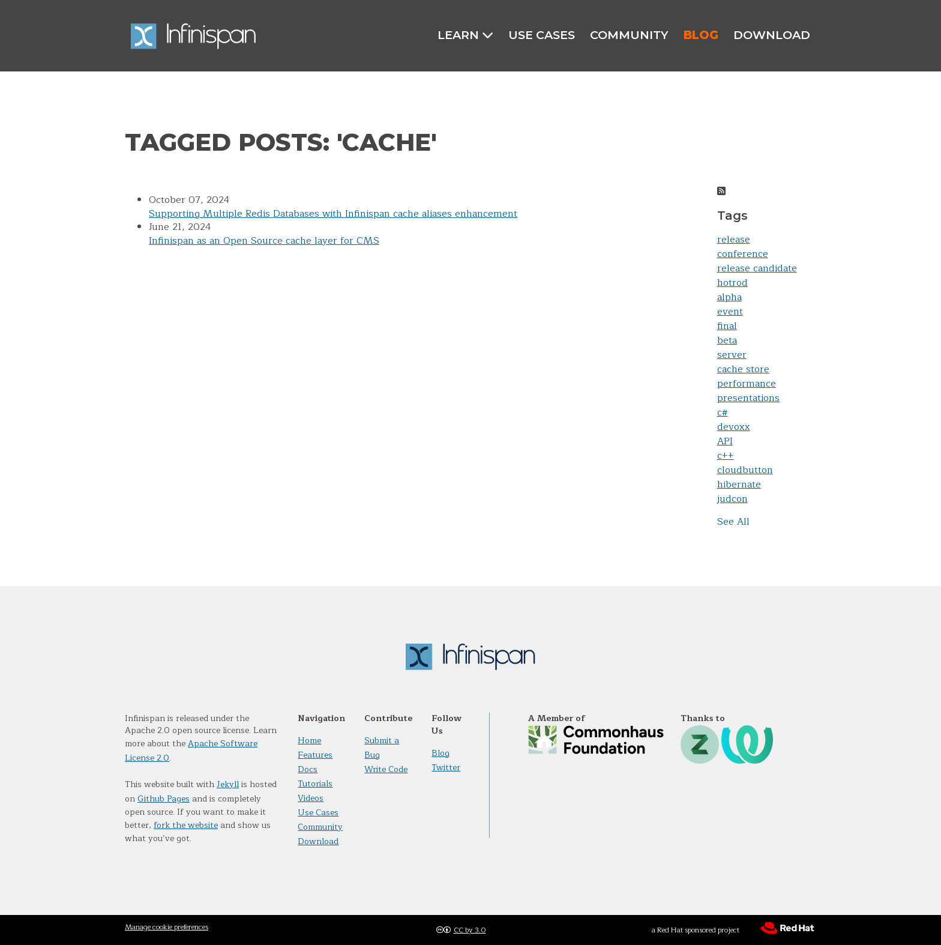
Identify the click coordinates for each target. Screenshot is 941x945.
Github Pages (163, 799)
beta (727, 340)
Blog (701, 35)
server (732, 355)
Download (771, 35)
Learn (465, 35)
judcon (732, 499)
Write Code (385, 769)
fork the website (186, 825)
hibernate (739, 484)
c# (722, 412)
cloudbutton (745, 470)
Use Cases (541, 35)
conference (742, 254)
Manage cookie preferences (166, 927)
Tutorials (315, 784)
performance (746, 383)
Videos (310, 798)
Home (309, 740)
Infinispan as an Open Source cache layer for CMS (264, 241)
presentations (748, 398)
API (725, 441)
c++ (725, 455)
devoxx (733, 427)
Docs (307, 769)
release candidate (757, 268)
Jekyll (228, 784)
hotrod (732, 283)
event (730, 311)
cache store (743, 369)
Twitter (445, 767)
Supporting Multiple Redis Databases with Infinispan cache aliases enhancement (333, 214)
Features (315, 755)
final (727, 326)
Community (629, 35)
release (733, 239)
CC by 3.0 (470, 930)
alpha (729, 297)
